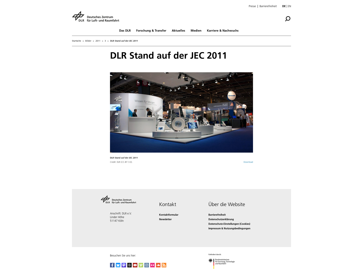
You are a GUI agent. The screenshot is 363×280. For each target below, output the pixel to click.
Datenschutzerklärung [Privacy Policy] (221, 219)
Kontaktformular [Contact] (168, 214)
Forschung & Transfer (151, 30)
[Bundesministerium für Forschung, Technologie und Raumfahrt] (223, 271)
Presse (252, 6)
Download (248, 162)
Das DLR (125, 30)
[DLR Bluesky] (118, 266)
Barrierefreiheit (268, 6)
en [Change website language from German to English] (289, 6)
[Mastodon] (124, 266)
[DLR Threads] (129, 266)
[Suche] (287, 19)
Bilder (88, 41)
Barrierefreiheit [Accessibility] (217, 214)
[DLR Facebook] (112, 266)
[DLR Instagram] (146, 266)
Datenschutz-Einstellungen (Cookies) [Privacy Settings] (229, 223)
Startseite (76, 41)
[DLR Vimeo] (141, 266)
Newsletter (165, 219)
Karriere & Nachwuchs (223, 30)
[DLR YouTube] (135, 266)
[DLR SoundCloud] (158, 266)
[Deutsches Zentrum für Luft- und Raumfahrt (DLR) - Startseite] (97, 18)
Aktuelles (178, 30)
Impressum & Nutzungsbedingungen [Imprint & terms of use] (229, 228)
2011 (98, 41)
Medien (196, 30)
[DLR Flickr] (152, 266)
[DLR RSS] (164, 266)
